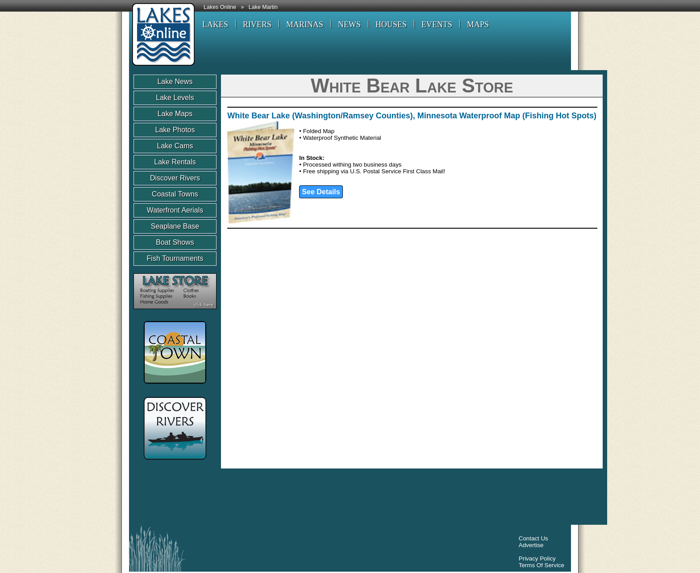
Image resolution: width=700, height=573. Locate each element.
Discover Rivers (175, 178)
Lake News (174, 81)
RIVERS (257, 24)
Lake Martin (263, 7)
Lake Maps (175, 113)
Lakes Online (220, 7)
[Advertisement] (295, 499)
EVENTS (436, 24)
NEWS (349, 24)
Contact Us (533, 538)
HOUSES (391, 24)
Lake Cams (175, 146)
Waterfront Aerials (175, 210)
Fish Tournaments (175, 258)
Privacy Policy (537, 558)
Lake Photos (175, 130)
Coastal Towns (175, 194)
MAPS (478, 24)
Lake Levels (175, 97)
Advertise (531, 545)
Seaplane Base (175, 226)
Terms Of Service (541, 565)
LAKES (215, 24)
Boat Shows (175, 242)
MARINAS (304, 24)
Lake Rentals (175, 162)
